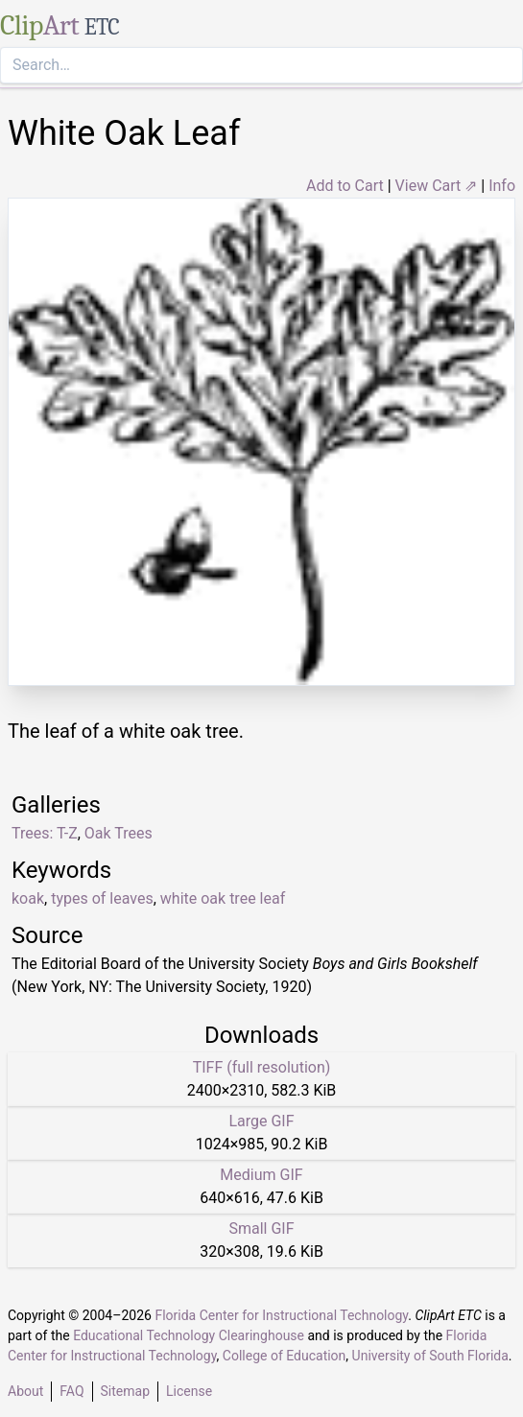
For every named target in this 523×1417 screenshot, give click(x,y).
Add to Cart (345, 186)
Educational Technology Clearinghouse (188, 1335)
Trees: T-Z (45, 833)
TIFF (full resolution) (262, 1067)
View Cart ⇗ (436, 186)
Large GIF (261, 1121)
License (189, 1391)
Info (501, 186)
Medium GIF (261, 1175)
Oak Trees (118, 833)
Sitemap (125, 1391)
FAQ (71, 1391)
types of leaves (102, 898)
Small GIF (261, 1228)
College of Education (284, 1355)
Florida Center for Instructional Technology (281, 1315)
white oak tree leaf (222, 898)
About (25, 1391)
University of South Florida (430, 1355)
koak (28, 898)
